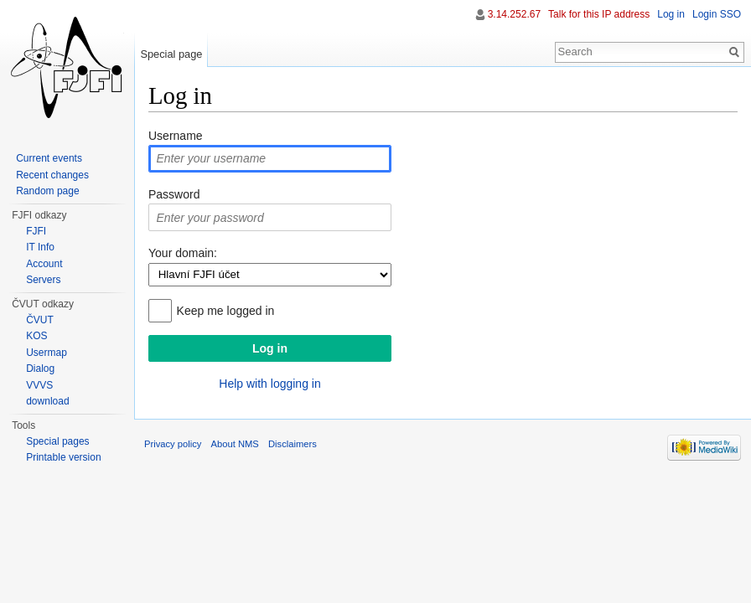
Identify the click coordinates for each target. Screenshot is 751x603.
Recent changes (52, 175)
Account (44, 264)
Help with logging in (269, 383)
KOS (36, 336)
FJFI (36, 231)
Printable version (63, 457)
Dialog (40, 368)
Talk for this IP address (599, 14)
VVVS (39, 385)
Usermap (46, 352)
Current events (49, 158)
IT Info (40, 247)
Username (175, 135)
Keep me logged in (226, 310)
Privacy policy (172, 444)
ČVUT (40, 320)
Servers (43, 280)
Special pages (57, 441)
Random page (47, 191)
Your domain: (182, 253)
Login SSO (716, 14)
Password (173, 194)
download (47, 401)
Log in (671, 14)
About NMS (235, 444)
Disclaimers (292, 444)
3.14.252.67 (514, 14)
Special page (171, 54)
